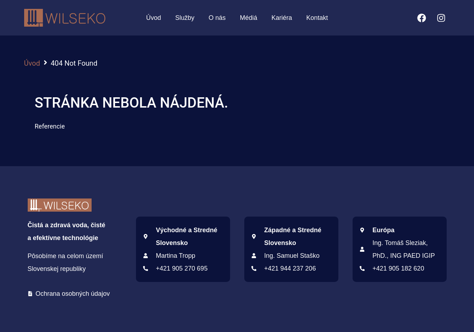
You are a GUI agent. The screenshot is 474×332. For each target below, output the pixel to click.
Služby (184, 17)
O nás (216, 17)
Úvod (153, 17)
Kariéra (282, 17)
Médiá (248, 17)
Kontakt (317, 17)
